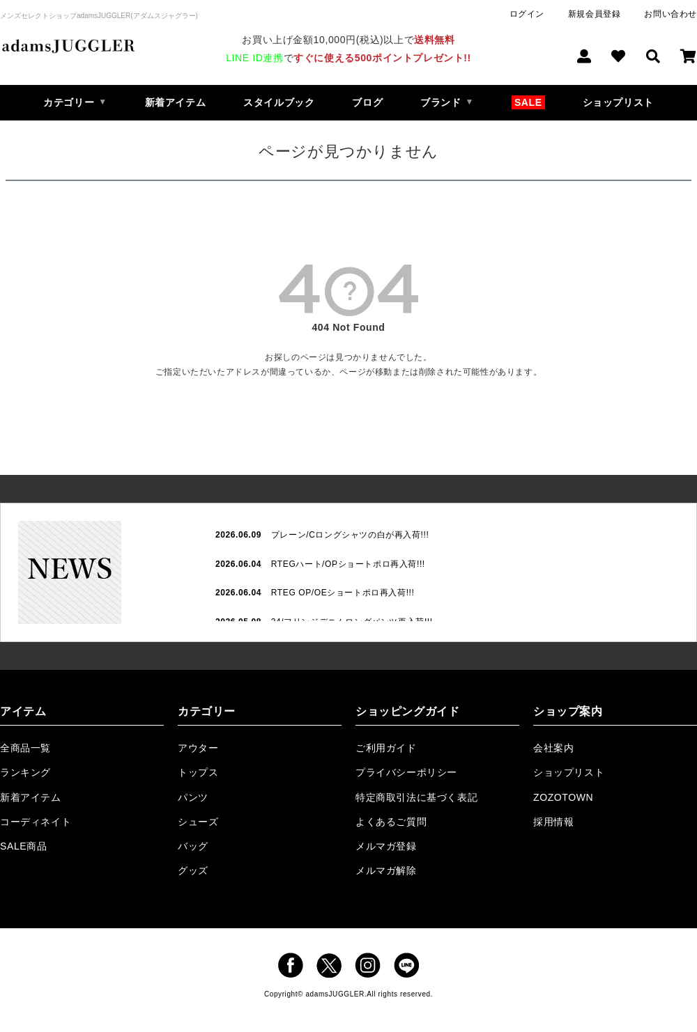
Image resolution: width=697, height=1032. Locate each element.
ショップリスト (618, 102)
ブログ (367, 102)
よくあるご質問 (391, 821)
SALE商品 (23, 846)
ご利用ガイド (386, 747)
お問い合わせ (670, 14)
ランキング (25, 772)
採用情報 (553, 821)
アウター (198, 747)
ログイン (527, 14)
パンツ (193, 797)
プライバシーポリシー (406, 772)
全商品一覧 (25, 747)
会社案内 (553, 747)
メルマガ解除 (386, 870)
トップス (198, 772)
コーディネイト (35, 821)
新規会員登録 (594, 14)
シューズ (198, 821)
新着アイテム (175, 102)
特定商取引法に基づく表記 (416, 797)
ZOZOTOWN (563, 797)
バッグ (193, 846)
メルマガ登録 (386, 846)
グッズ (193, 870)
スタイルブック (278, 102)
